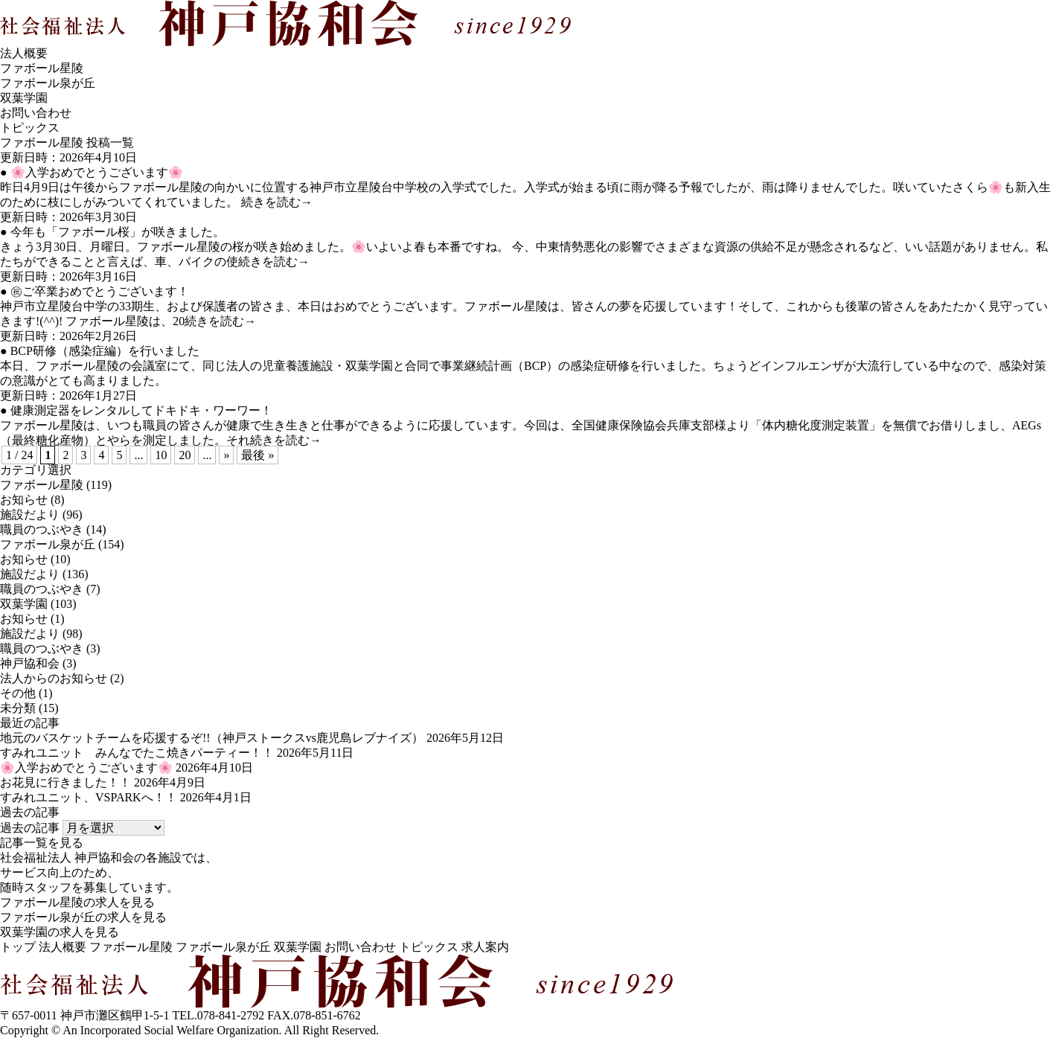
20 (185, 455)
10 (161, 455)
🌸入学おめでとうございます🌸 (86, 767)
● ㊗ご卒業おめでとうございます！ (94, 291)
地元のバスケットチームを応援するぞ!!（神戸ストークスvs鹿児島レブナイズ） (211, 737)
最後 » (257, 455)
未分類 (18, 708)
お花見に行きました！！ (65, 782)
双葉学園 (24, 98)
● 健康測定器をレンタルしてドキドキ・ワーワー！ (136, 410)
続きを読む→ (277, 202)
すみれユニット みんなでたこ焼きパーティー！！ (137, 752)
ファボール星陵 (41, 68)
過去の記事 (30, 827)
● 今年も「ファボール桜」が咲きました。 (112, 231)
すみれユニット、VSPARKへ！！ (88, 797)
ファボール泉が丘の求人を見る (83, 917)
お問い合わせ (35, 112)
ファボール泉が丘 (47, 83)
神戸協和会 (30, 663)
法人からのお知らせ (53, 678)
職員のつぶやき (41, 529)
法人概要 (24, 53)
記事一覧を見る (41, 842)
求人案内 (485, 947)
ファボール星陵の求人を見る (77, 902)
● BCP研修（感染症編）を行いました (99, 351)
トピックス (428, 947)
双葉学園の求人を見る (59, 932)
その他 (18, 693)
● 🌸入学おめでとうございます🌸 (91, 172)
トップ (18, 947)
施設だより (30, 514)
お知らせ (24, 499)
